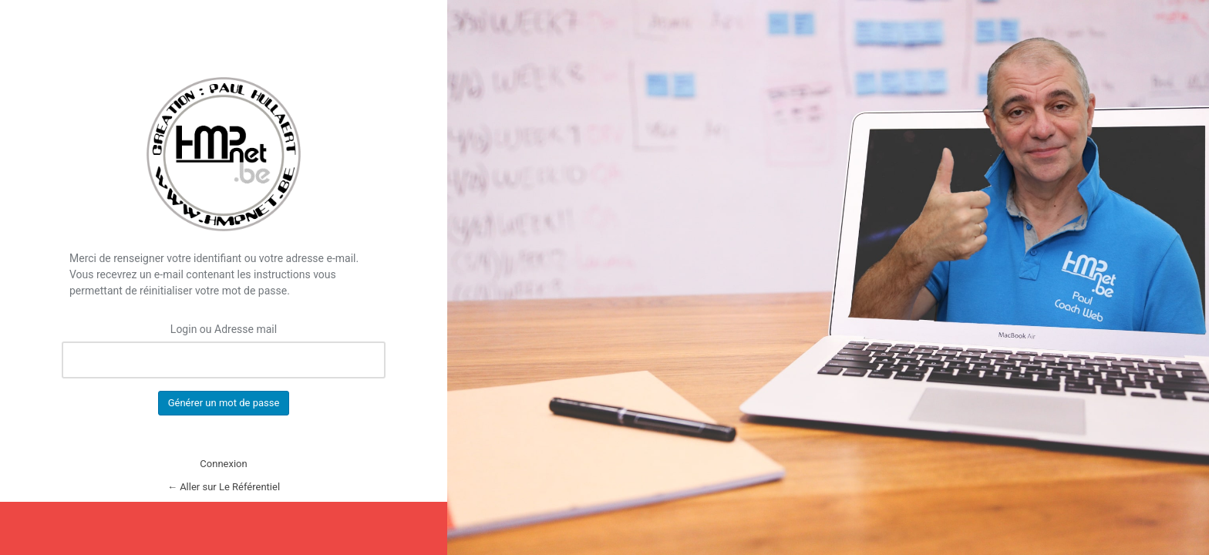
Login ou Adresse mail (223, 329)
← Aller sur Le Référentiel (223, 487)
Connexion (223, 463)
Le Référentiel (223, 154)
